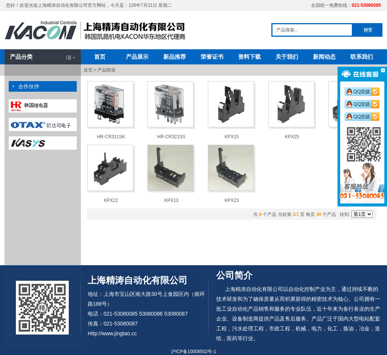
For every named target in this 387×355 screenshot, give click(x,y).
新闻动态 (324, 56)
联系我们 (361, 56)
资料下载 (249, 56)
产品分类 (21, 56)
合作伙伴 (28, 86)
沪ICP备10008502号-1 (193, 351)
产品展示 (137, 56)
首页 (99, 56)
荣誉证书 (212, 56)
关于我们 (287, 56)
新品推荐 (174, 56)
